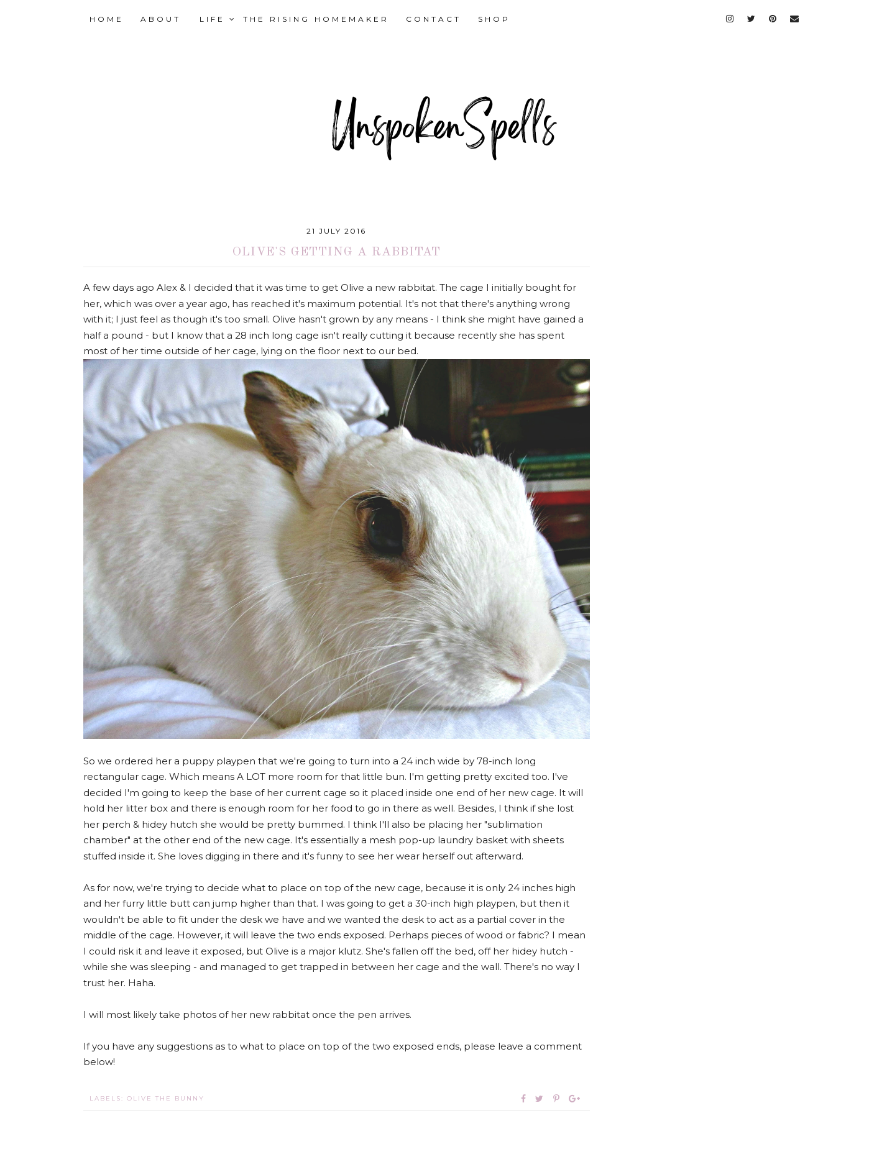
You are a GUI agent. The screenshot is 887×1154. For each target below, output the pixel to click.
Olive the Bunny (166, 1098)
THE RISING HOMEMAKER (316, 19)
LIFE (218, 19)
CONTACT (433, 19)
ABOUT (160, 19)
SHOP (494, 19)
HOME (107, 19)
